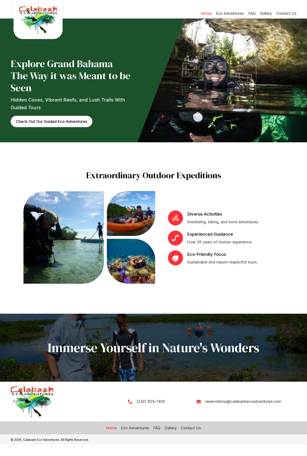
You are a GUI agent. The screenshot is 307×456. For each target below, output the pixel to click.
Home (111, 428)
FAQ (157, 428)
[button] (52, 121)
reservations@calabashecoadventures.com (243, 401)
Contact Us (191, 428)
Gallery (171, 428)
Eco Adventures (135, 428)
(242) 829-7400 (150, 401)
